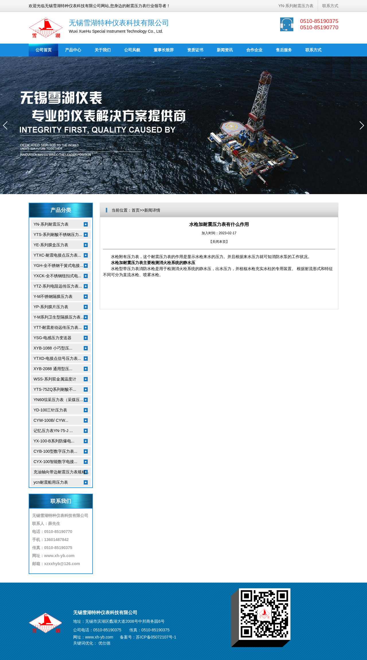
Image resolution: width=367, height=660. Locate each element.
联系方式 (330, 5)
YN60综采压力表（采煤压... (58, 399)
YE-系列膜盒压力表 (51, 245)
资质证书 (195, 50)
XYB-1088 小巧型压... (53, 348)
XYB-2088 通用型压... (53, 368)
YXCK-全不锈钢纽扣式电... (57, 276)
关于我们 (103, 50)
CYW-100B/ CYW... (51, 420)
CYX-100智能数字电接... (55, 461)
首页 (136, 210)
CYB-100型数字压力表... (55, 451)
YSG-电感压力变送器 (52, 337)
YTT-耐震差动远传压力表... (58, 327)
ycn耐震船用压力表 (51, 482)
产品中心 (73, 50)
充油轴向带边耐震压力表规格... (61, 472)
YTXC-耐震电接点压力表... (57, 255)
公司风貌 (132, 50)
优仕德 (104, 643)
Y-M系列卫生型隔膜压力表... (59, 317)
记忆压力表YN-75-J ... (53, 430)
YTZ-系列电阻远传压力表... (58, 286)
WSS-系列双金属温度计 (55, 379)
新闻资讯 (225, 50)
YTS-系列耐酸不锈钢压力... (58, 234)
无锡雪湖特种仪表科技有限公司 (119, 23)
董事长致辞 (164, 50)
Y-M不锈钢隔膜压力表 (53, 296)
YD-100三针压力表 (50, 410)
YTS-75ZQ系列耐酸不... (55, 389)
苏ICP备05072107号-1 (156, 637)
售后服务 (284, 50)
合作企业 (254, 50)
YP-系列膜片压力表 (51, 306)
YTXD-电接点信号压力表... (57, 358)
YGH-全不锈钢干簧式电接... (58, 265)
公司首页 (44, 50)
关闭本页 (219, 242)
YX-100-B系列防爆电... (54, 441)
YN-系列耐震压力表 (295, 5)
